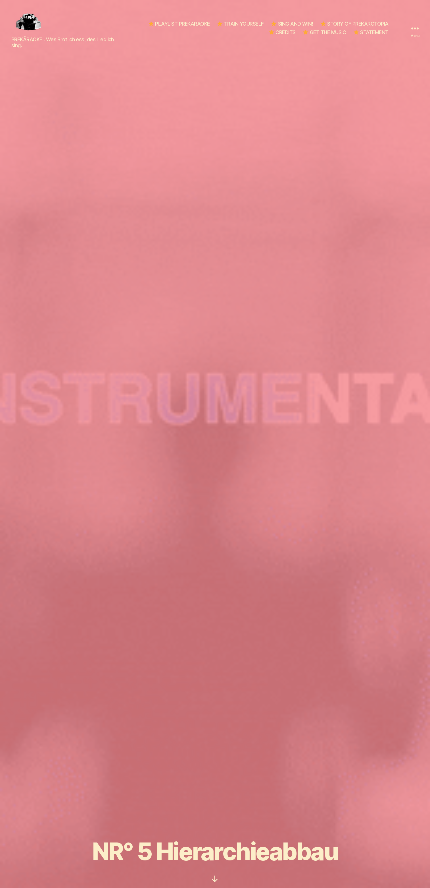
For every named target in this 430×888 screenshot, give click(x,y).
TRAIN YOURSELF (240, 24)
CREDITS (282, 32)
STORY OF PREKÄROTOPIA (355, 24)
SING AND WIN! (292, 24)
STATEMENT (371, 32)
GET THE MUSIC (324, 32)
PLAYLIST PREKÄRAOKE (179, 24)
